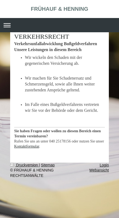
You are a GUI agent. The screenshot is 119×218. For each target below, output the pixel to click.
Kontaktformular (26, 146)
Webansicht (99, 170)
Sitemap (48, 165)
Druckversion (24, 165)
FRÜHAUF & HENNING (59, 9)
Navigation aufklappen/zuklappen (59, 25)
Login (104, 165)
